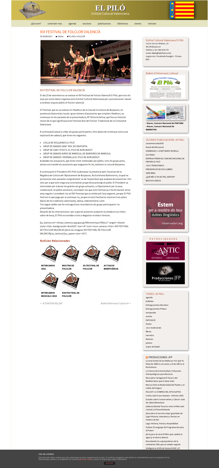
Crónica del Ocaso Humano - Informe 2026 (164, 395)
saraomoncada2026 (154, 143)
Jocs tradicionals (153, 327)
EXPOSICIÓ (150, 320)
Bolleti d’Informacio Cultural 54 (116, 303)
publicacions (104, 23)
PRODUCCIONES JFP (160, 357)
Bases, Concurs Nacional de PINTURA (165, 123)
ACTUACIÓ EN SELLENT (51, 303)
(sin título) (150, 154)
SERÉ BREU (150, 173)
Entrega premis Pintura (156, 308)
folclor (61, 36)
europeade (151, 312)
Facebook (161, 56)
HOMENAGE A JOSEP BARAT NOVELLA (162, 151)
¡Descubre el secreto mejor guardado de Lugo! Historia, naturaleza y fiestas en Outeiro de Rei (164, 416)
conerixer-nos (55, 23)
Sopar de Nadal (153, 346)
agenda (72, 23)
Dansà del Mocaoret (155, 147)
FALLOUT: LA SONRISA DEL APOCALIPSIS (163, 391)
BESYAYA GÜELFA (153, 180)
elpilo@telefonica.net (161, 53)
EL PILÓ (72, 36)
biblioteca (122, 23)
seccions (87, 23)
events (137, 23)
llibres (148, 331)
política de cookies (85, 459)
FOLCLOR (81, 36)
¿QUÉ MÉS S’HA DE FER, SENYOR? (160, 176)
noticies (152, 23)
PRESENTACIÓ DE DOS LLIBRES (159, 169)
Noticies (149, 339)
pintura (149, 342)
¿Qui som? (36, 23)
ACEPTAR (109, 463)
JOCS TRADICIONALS (155, 165)
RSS (147, 59)
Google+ (170, 56)
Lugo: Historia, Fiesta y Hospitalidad (162, 423)
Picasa (178, 56)
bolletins (150, 301)
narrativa (150, 335)
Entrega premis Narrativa (157, 305)
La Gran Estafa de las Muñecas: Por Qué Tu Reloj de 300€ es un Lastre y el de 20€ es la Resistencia (165, 363)
